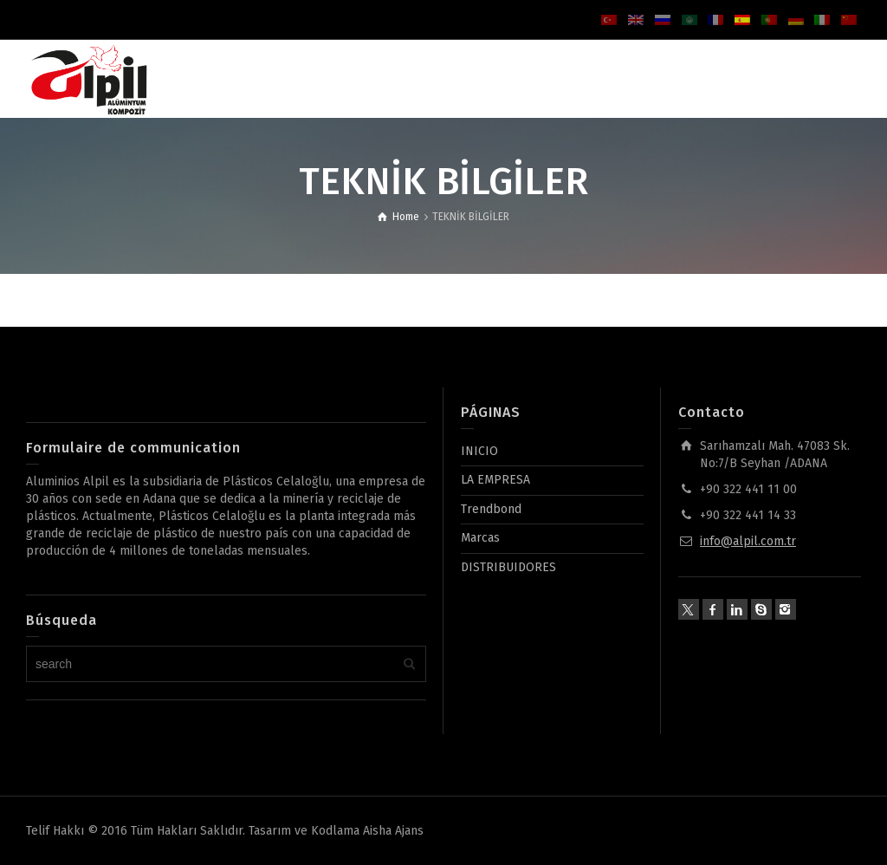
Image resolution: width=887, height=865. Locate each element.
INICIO (479, 451)
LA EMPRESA (495, 479)
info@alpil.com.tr (748, 541)
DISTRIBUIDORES (508, 567)
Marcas (480, 537)
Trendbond (491, 509)
